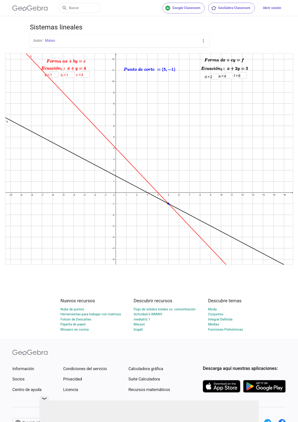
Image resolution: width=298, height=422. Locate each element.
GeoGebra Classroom (230, 8)
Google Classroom (182, 8)
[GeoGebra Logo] (30, 8)
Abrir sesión (272, 8)
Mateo (50, 40)
